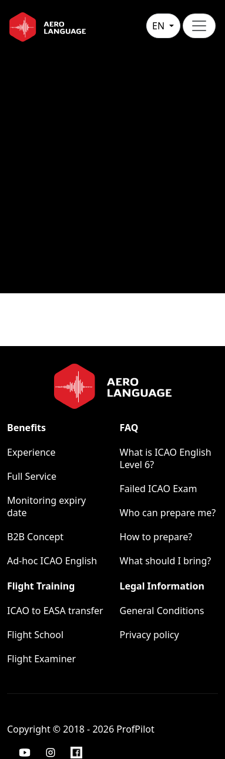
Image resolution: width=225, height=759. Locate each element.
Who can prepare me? (168, 512)
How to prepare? (156, 536)
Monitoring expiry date (46, 506)
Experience (31, 452)
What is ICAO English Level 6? (165, 458)
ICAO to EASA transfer (55, 610)
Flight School (35, 634)
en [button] (159, 25)
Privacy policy (149, 634)
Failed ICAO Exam (158, 488)
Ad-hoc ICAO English (52, 560)
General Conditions (162, 610)
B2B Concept (35, 536)
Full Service (31, 476)
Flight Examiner (41, 658)
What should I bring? (165, 560)
